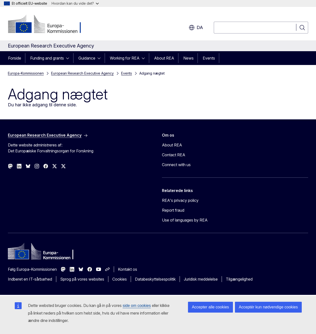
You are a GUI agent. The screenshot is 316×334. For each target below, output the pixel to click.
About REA (164, 58)
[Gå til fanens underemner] (69, 58)
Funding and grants (47, 58)
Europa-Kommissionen (26, 73)
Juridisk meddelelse (201, 279)
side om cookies (137, 305)
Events (209, 58)
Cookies (119, 279)
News (188, 58)
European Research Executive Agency (82, 73)
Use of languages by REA (185, 220)
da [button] (196, 28)
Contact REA (173, 154)
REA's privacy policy (180, 200)
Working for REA (125, 58)
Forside (14, 58)
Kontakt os (127, 269)
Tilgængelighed (239, 279)
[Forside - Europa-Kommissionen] (47, 24)
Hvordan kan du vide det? (75, 3)
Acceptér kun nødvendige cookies (268, 307)
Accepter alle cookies (210, 307)
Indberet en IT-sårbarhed (30, 279)
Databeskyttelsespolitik (155, 279)
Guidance (86, 58)
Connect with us (176, 164)
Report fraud (173, 210)
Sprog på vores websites (82, 279)
